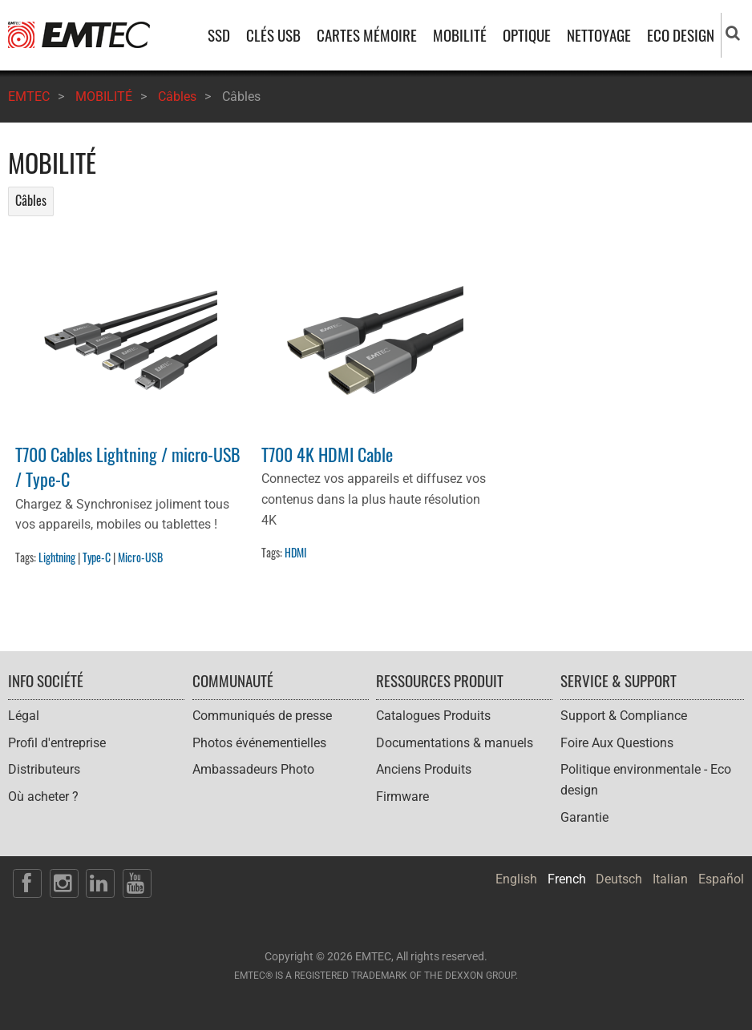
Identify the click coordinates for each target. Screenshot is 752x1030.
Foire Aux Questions (616, 742)
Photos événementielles (259, 742)
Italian (670, 879)
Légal (23, 715)
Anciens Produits (423, 769)
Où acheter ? (43, 796)
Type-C (97, 557)
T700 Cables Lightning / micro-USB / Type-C (128, 466)
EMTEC (29, 96)
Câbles (177, 96)
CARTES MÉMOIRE (367, 34)
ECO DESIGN (680, 34)
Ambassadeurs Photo (253, 769)
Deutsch (619, 879)
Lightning (56, 557)
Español (721, 879)
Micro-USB (140, 557)
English (516, 879)
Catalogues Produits (433, 715)
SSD (219, 34)
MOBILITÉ (460, 34)
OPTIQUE (527, 34)
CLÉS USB (273, 34)
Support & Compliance (623, 715)
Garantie (584, 817)
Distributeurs (44, 769)
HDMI (295, 552)
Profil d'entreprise (57, 742)
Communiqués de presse (262, 715)
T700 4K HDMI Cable (327, 454)
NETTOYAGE (599, 34)
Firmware (402, 796)
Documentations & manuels (454, 742)
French (567, 879)
